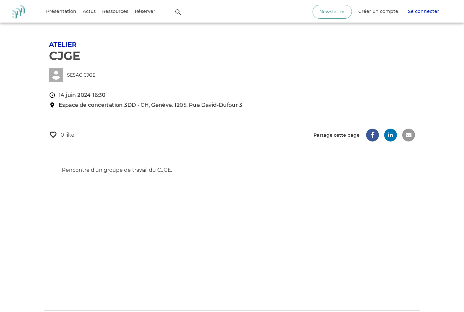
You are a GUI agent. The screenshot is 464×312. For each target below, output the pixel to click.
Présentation (61, 11)
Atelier (63, 44)
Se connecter (423, 11)
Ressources (115, 11)
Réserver (145, 11)
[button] (372, 135)
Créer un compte (378, 11)
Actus (89, 11)
